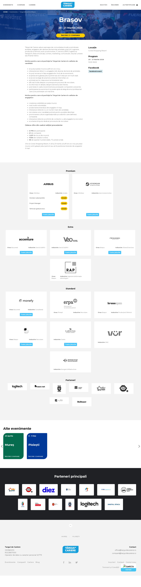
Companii (21, 5)
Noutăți (103, 5)
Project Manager (35, 215)
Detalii (64, 209)
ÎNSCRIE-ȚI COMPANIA (70, 36)
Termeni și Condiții (110, 579)
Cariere (32, 5)
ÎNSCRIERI (115, 5)
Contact (120, 574)
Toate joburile (48, 226)
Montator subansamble (37, 209)
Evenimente (8, 5)
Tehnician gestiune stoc (37, 220)
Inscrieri (111, 574)
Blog (38, 574)
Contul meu (131, 574)
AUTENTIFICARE (130, 5)
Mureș (64, 548)
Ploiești (76, 548)
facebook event (95, 72)
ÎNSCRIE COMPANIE (12, 468)
